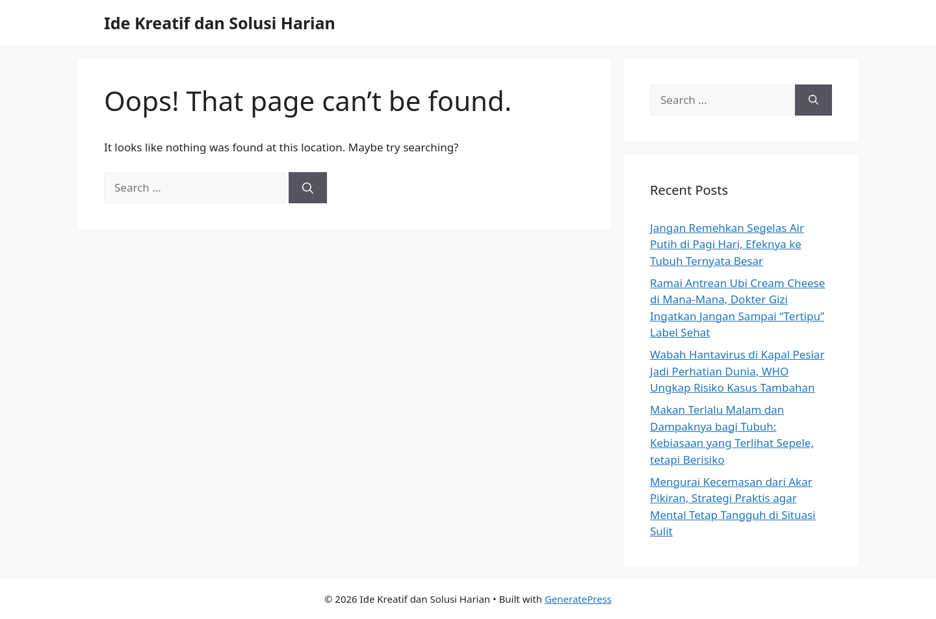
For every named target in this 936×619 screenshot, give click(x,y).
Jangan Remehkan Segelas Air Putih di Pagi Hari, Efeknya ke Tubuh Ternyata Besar (727, 244)
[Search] (308, 187)
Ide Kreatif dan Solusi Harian (219, 23)
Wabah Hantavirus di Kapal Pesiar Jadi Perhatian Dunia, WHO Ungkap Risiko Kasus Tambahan (737, 371)
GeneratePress (578, 598)
